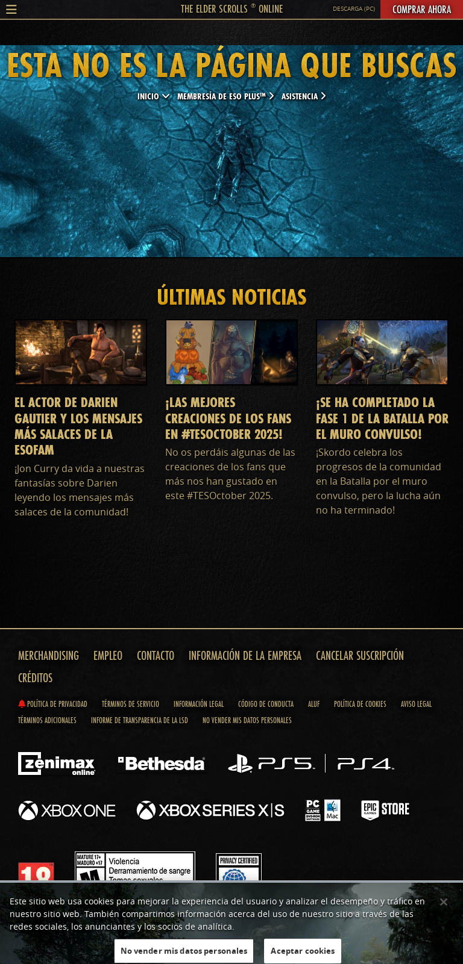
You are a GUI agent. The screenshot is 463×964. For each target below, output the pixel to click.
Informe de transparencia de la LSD (139, 720)
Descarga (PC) (354, 9)
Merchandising (48, 655)
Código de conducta (266, 703)
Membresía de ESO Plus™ (225, 96)
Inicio (153, 96)
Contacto (155, 655)
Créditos (35, 677)
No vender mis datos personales (247, 720)
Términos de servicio (130, 703)
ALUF (314, 703)
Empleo (107, 655)
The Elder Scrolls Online (232, 8)
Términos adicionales (47, 720)
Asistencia (304, 96)
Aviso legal (416, 703)
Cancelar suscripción (360, 655)
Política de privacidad (52, 703)
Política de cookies (360, 703)
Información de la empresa (245, 655)
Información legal (199, 703)
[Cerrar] (443, 905)
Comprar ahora (421, 9)
